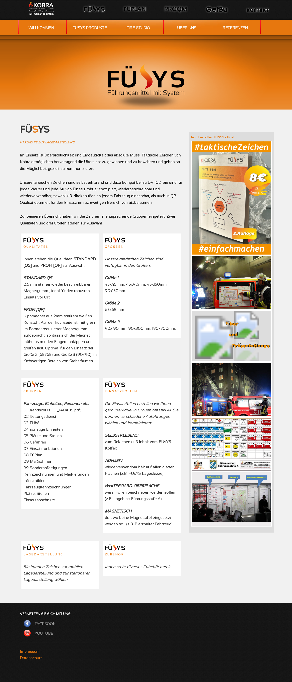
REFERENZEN (235, 27)
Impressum (30, 651)
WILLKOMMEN (41, 27)
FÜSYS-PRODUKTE (90, 27)
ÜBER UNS (186, 27)
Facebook (45, 624)
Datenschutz (31, 658)
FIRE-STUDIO (138, 27)
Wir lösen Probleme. (44, 8)
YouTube (44, 633)
